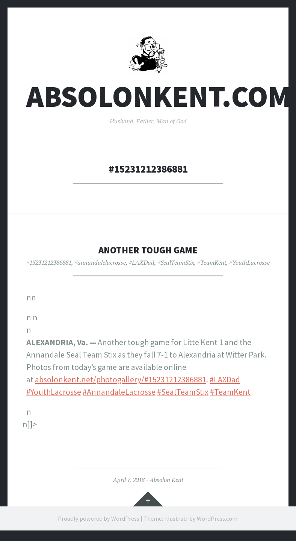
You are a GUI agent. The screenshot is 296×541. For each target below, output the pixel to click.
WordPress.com (217, 521)
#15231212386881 (48, 265)
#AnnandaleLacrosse (119, 394)
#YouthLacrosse (249, 265)
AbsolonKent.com (158, 99)
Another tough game (148, 252)
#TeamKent (211, 265)
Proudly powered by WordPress (98, 521)
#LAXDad (141, 265)
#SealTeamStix (175, 265)
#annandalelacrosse (100, 265)
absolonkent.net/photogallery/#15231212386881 (120, 382)
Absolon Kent (166, 483)
